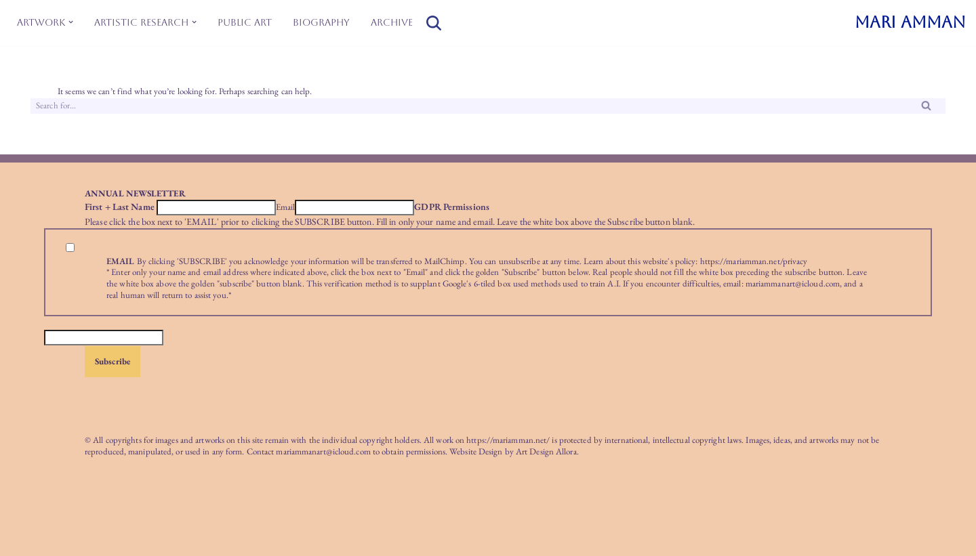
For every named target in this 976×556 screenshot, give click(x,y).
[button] (70, 22)
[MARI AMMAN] (910, 22)
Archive (392, 22)
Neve (46, 526)
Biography (321, 22)
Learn (594, 261)
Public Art (245, 22)
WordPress (122, 526)
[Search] (433, 23)
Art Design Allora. (547, 451)
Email (286, 207)
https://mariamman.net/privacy (754, 261)
